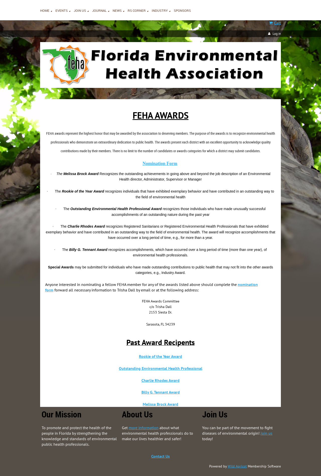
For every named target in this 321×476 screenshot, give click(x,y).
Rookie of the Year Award (160, 356)
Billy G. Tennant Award (160, 392)
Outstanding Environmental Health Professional (160, 368)
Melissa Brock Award (160, 404)
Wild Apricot (237, 466)
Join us (266, 433)
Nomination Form (160, 163)
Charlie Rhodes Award (160, 380)
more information (143, 427)
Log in (277, 34)
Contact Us (160, 456)
